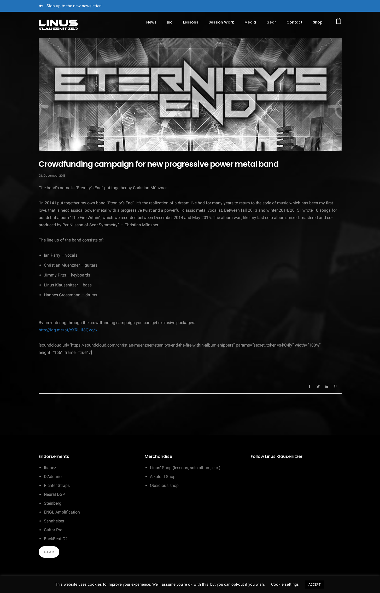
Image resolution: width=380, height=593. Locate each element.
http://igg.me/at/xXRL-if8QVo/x (68, 329)
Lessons (190, 22)
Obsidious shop (164, 485)
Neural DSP (54, 494)
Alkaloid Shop (163, 476)
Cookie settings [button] (285, 584)
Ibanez (50, 467)
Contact (294, 22)
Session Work (221, 22)
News (151, 22)
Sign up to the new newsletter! (74, 5)
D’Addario (53, 476)
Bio (170, 22)
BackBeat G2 (56, 538)
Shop (318, 22)
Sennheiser (54, 521)
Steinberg (52, 503)
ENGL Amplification (62, 512)
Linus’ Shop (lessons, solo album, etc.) (185, 467)
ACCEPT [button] (314, 584)
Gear (271, 22)
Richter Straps (57, 485)
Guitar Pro (53, 529)
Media (250, 22)
